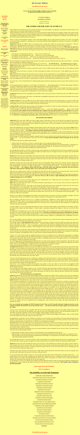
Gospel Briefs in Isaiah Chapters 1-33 (44, 393)
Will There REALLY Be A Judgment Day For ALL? (5, 85)
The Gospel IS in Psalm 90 (44, 413)
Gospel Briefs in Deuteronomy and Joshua (44, 379)
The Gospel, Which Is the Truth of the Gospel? (44, 423)
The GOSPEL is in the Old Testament (44, 372)
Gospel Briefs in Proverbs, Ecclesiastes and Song (44, 391)
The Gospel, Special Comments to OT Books (44, 419)
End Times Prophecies (4, 69)
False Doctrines (5, 72)
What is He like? (4, 49)
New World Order (4, 76)
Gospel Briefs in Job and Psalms (44, 389)
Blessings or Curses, (5, 62)
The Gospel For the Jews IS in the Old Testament (44, 415)
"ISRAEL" (4, 74)
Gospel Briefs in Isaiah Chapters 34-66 (44, 395)
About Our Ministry (4, 28)
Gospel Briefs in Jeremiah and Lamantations (44, 397)
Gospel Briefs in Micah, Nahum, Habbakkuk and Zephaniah (44, 403)
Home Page (4, 94)
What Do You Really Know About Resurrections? (5, 89)
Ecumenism (4, 66)
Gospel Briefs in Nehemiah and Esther (44, 387)
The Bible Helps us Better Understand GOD (44, 375)
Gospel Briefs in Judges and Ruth (44, 381)
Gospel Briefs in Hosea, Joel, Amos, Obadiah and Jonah (44, 401)
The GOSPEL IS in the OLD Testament (44, 407)
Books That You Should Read (4, 93)
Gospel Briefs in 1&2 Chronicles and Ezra (44, 385)
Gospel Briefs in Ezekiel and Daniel (44, 399)
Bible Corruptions (4, 64)
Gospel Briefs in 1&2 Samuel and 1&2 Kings (44, 383)
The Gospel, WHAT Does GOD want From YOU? (44, 421)
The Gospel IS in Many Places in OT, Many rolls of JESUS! (44, 417)
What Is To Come (4, 82)
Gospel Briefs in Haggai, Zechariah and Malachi (44, 405)
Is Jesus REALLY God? (4, 38)
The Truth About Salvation (4, 30)
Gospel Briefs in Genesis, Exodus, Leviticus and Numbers (44, 377)
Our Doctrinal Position (4, 33)
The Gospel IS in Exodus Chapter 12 (44, 409)
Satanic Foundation (4, 80)
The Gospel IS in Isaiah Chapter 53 (44, 411)
